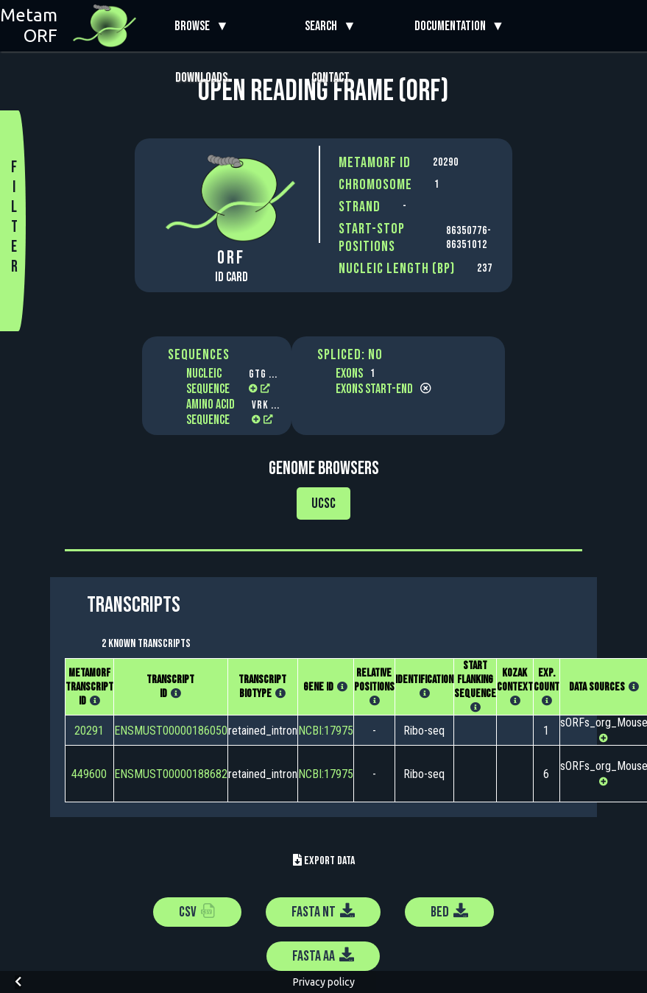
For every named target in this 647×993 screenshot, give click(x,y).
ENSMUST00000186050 (170, 731)
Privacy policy (324, 982)
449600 (89, 774)
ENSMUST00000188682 (170, 774)
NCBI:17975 (325, 731)
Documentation (453, 26)
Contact (330, 77)
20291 (89, 731)
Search (324, 26)
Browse (195, 26)
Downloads (201, 77)
